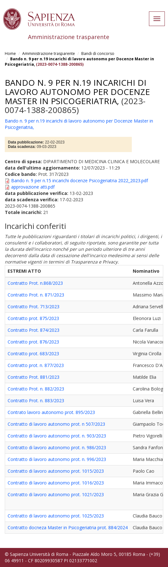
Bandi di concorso (97, 53)
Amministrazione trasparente (48, 53)
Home (10, 53)
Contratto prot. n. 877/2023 (36, 365)
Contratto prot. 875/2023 (33, 318)
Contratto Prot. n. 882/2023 (36, 389)
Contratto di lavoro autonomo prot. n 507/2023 (56, 424)
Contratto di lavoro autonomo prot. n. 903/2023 (57, 436)
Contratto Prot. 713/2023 (33, 307)
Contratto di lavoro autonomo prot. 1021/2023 (56, 494)
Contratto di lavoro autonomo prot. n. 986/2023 (57, 447)
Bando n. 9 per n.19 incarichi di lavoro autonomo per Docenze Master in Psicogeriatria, (77, 91)
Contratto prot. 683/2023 (33, 353)
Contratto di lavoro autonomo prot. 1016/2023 (56, 483)
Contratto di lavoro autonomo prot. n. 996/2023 (57, 459)
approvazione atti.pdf (33, 187)
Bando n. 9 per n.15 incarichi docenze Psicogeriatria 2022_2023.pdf (79, 180)
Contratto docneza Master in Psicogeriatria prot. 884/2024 (68, 527)
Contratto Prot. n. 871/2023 (36, 295)
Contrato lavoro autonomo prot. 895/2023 (51, 412)
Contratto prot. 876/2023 (33, 342)
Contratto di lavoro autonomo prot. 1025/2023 (56, 516)
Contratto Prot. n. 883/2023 (36, 400)
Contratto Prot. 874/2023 (33, 330)
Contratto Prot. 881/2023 (33, 377)
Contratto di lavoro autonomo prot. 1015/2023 (56, 471)
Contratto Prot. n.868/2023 (35, 283)
